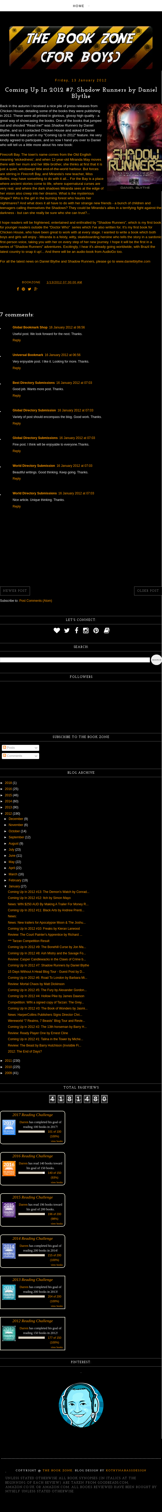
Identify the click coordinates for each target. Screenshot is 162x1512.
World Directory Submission (34, 466)
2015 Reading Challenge (32, 1197)
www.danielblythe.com (133, 261)
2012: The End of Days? (25, 1051)
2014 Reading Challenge (32, 1238)
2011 (9, 1061)
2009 (9, 1073)
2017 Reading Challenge (32, 1114)
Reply (17, 340)
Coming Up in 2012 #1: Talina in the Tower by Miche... (45, 1039)
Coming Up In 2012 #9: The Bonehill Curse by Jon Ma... (47, 947)
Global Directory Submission (34, 410)
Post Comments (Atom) (35, 601)
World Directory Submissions (35, 493)
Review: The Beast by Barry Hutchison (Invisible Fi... (44, 1045)
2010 (9, 1067)
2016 (9, 789)
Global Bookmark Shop (30, 327)
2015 (9, 795)
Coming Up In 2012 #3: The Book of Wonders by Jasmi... (48, 1008)
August (14, 843)
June (12, 855)
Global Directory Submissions (35, 438)
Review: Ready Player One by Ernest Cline (38, 1033)
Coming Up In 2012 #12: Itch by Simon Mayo (39, 898)
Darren (24, 1122)
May (12, 862)
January (15, 886)
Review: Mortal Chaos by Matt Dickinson (36, 984)
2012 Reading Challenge (32, 1321)
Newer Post (15, 591)
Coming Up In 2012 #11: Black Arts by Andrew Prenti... (46, 910)
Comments (12, 756)
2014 (9, 801)
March (13, 874)
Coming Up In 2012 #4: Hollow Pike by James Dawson (46, 996)
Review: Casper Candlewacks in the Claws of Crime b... (47, 959)
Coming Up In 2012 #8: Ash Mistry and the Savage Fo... (47, 953)
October (15, 831)
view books (57, 1141)
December (16, 819)
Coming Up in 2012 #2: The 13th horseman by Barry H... (47, 1027)
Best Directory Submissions (34, 383)
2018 (9, 783)
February (15, 880)
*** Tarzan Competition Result (28, 941)
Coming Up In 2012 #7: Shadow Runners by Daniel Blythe (48, 965)
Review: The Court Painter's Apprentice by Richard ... (45, 935)
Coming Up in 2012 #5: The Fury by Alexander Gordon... (47, 990)
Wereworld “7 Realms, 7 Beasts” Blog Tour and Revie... (46, 1021)
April (12, 868)
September (17, 837)
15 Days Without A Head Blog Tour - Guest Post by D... (46, 972)
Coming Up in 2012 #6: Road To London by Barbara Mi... (47, 978)
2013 (9, 807)
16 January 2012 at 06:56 (67, 327)
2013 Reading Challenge (32, 1279)
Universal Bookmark (28, 355)
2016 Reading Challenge (32, 1156)
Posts (9, 748)
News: (12, 916)
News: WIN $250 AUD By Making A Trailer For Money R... (48, 904)
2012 (9, 813)
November (16, 825)
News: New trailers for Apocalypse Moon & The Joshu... (47, 922)
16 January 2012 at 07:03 (74, 383)
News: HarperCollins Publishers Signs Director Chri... (45, 1015)
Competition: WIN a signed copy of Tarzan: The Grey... (46, 1002)
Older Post (148, 591)
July (12, 849)
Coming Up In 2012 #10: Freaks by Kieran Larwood (44, 928)
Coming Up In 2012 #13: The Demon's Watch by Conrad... (48, 892)
